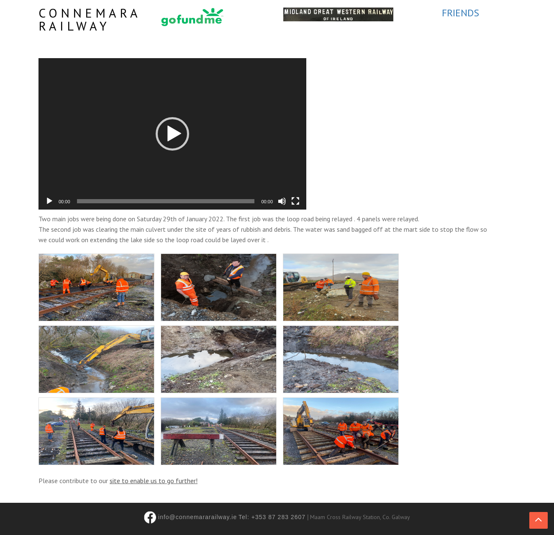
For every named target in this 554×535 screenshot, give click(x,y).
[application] (172, 134)
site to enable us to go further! (153, 480)
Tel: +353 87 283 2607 (272, 517)
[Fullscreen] (295, 201)
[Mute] (282, 201)
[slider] (166, 201)
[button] (172, 134)
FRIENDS (460, 12)
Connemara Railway (89, 19)
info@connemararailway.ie (197, 517)
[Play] (49, 201)
